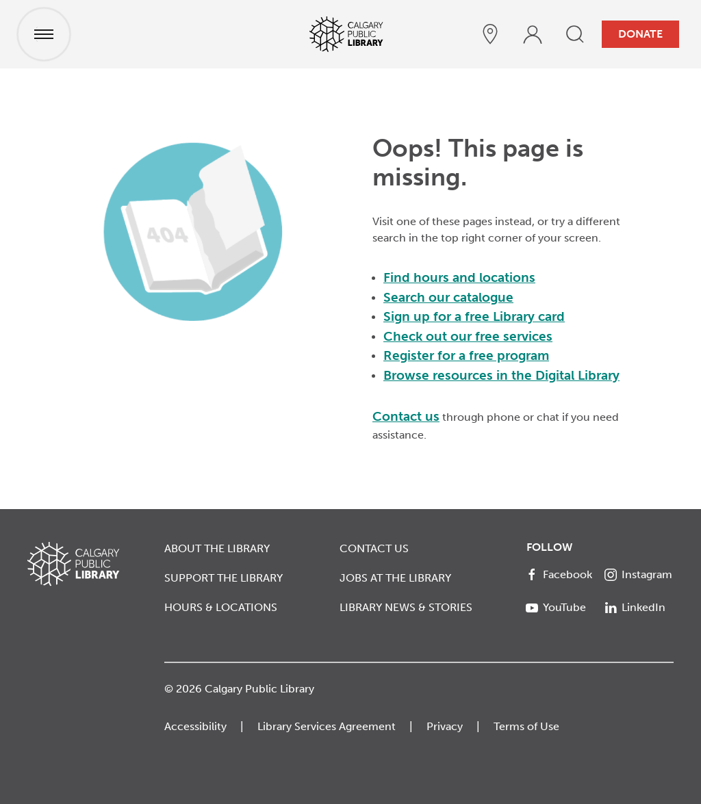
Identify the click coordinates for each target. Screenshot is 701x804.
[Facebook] (560, 575)
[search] (575, 34)
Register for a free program (466, 355)
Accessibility (195, 726)
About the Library (217, 548)
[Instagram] (639, 575)
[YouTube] (560, 608)
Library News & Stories (406, 607)
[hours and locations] (490, 34)
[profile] (532, 34)
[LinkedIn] (639, 608)
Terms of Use (526, 726)
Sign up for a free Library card (474, 316)
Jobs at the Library (395, 577)
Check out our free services (467, 336)
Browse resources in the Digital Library (501, 375)
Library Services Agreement (326, 726)
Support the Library (223, 577)
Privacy (444, 726)
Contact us (405, 416)
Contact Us (374, 548)
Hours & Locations (220, 607)
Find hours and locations (459, 277)
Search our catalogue (448, 297)
